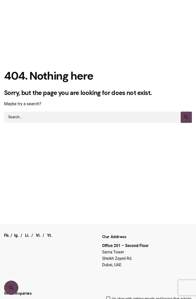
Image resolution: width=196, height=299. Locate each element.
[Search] (11, 288)
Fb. (7, 235)
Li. (27, 235)
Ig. (16, 235)
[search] (186, 117)
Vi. (38, 235)
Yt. (49, 235)
